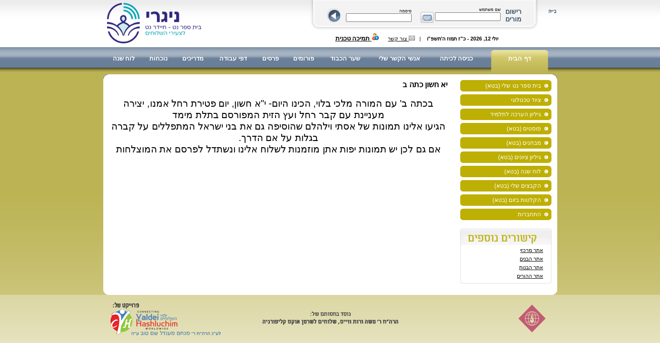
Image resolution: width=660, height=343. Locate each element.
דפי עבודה (233, 58)
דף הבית (519, 58)
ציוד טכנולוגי (526, 100)
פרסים (270, 58)
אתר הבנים (531, 259)
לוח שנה (124, 58)
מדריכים (193, 58)
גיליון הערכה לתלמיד (516, 114)
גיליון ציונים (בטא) (520, 157)
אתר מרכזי (531, 250)
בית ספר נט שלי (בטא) (513, 85)
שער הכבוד (345, 58)
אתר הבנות (531, 267)
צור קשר (401, 38)
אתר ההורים (530, 276)
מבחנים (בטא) (523, 143)
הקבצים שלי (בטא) (518, 185)
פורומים (303, 58)
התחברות (529, 214)
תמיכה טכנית (357, 38)
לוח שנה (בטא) (523, 171)
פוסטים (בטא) (524, 128)
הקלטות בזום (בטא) (517, 200)
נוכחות (158, 58)
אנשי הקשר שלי (399, 58)
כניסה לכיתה (456, 58)
